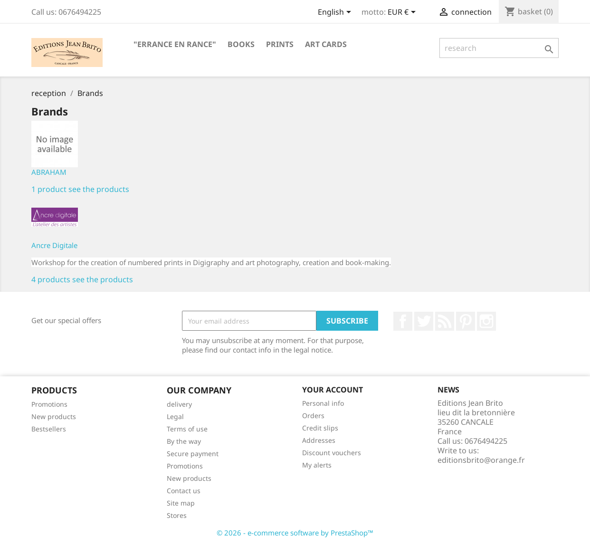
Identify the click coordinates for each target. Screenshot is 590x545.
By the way (184, 441)
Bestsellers (48, 428)
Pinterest (465, 321)
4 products (50, 279)
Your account (332, 389)
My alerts (317, 464)
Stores (177, 515)
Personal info (323, 403)
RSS (444, 321)
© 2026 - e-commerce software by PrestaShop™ (295, 532)
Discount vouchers (331, 452)
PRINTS (280, 44)
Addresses (318, 440)
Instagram (486, 321)
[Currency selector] (403, 13)
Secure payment (193, 453)
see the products (98, 189)
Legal (175, 416)
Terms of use (187, 428)
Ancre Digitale (54, 245)
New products (53, 416)
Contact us (183, 490)
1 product (49, 189)
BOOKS (241, 44)
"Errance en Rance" (174, 44)
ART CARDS (326, 44)
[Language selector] (336, 13)
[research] (499, 48)
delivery (179, 404)
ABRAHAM (49, 172)
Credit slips (320, 427)
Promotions (49, 404)
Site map (181, 502)
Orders (313, 415)
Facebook (402, 321)
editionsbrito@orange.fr (481, 460)
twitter (423, 321)
